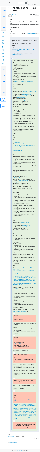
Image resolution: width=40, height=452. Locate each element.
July (3, 50)
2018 (4, 93)
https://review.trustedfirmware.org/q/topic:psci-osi (24, 143)
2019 (4, 87)
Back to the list (11, 445)
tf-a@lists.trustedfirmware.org (29, 91)
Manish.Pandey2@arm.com (17, 54)
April (3, 54)
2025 (4, 16)
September (3, 45)
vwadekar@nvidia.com (26, 94)
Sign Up (35, 4)
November (3, 38)
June (3, 52)
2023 (4, 27)
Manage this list (29, 3)
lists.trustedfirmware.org (9, 3)
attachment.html (11, 436)
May (3, 53)
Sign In (34, 1)
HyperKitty (19, 450)
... (10, 36)
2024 (4, 22)
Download (3, 106)
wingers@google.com (31, 33)
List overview (3, 99)
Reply (10, 439)
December (3, 34)
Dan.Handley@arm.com (26, 95)
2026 (4, 10)
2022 (4, 69)
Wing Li (14, 14)
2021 (4, 75)
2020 (4, 81)
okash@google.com (21, 97)
